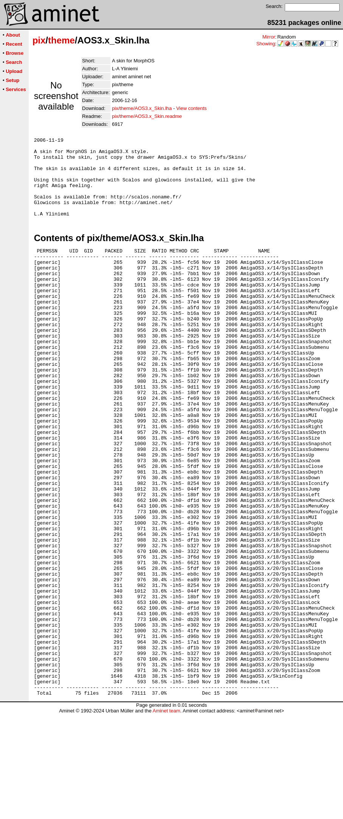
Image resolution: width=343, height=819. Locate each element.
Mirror (268, 37)
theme (61, 40)
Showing (265, 43)
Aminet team (166, 816)
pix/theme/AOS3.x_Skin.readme (147, 116)
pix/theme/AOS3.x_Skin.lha (142, 108)
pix (39, 40)
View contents (191, 108)
